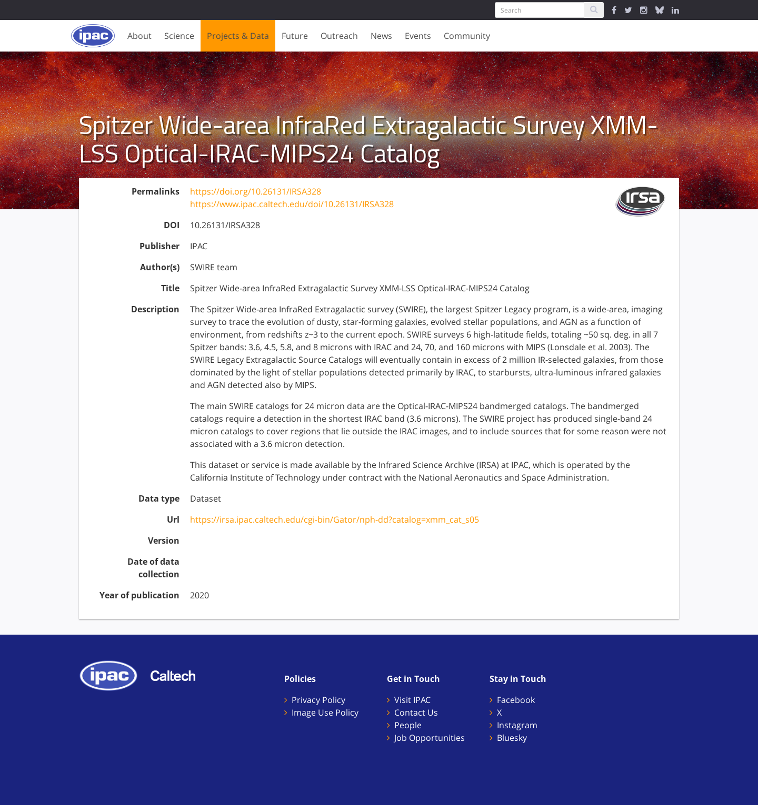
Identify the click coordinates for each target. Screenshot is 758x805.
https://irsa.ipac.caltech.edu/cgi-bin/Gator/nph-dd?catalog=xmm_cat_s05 (334, 519)
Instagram (517, 725)
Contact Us (416, 712)
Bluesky (512, 737)
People (408, 725)
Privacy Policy (318, 700)
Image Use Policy (325, 712)
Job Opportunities (429, 737)
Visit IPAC (412, 700)
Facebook (516, 700)
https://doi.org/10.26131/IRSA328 (255, 191)
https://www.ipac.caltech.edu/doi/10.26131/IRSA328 (292, 204)
